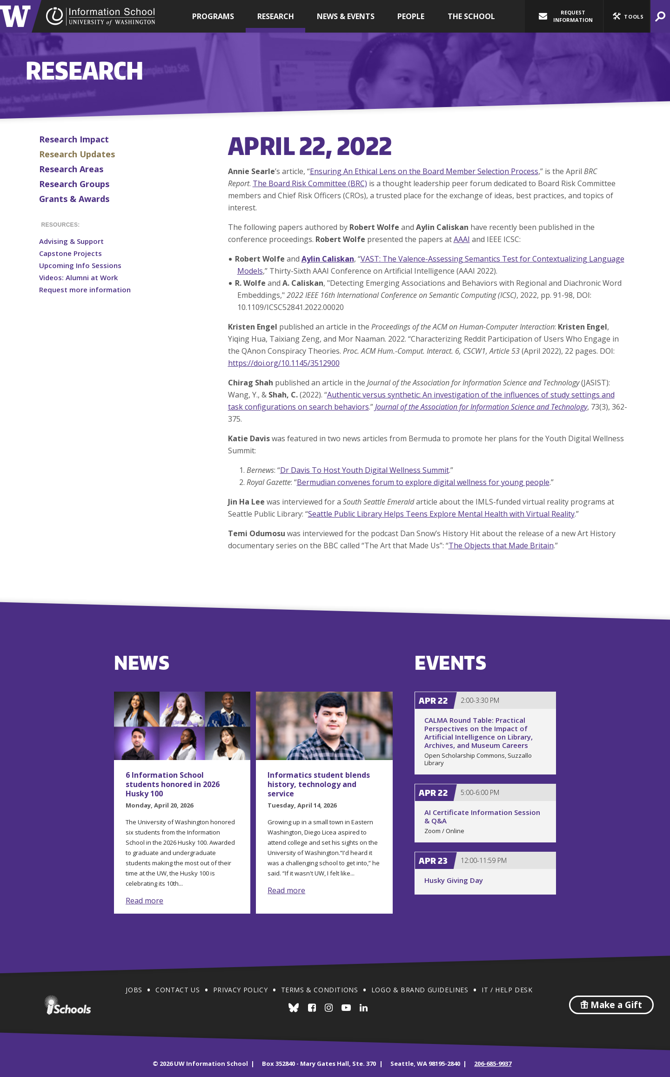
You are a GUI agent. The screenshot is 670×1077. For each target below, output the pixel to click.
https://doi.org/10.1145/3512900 (284, 363)
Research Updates (77, 154)
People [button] (410, 16)
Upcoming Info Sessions (80, 265)
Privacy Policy (240, 989)
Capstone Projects (70, 253)
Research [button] (275, 16)
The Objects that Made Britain (501, 545)
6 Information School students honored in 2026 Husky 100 (173, 784)
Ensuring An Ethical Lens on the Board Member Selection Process (424, 171)
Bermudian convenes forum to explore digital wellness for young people (423, 482)
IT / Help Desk (507, 989)
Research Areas (71, 169)
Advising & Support (71, 241)
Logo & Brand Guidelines (420, 989)
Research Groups (74, 183)
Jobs (134, 989)
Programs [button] (213, 16)
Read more (144, 900)
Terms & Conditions (319, 989)
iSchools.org (67, 1005)
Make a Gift (611, 1005)
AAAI (462, 239)
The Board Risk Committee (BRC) (310, 183)
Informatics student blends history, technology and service (319, 784)
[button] (627, 16)
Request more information (85, 289)
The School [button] (471, 16)
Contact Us (177, 989)
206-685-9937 (492, 1063)
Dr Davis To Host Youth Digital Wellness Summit (364, 470)
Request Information (566, 16)
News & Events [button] (346, 16)
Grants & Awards (74, 198)
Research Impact (74, 139)
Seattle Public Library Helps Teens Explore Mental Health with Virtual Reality (441, 514)
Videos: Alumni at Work (78, 277)
